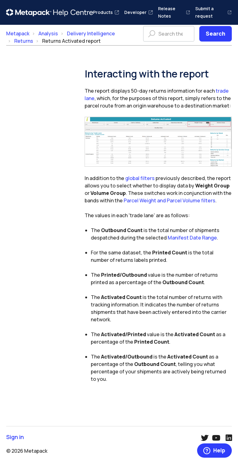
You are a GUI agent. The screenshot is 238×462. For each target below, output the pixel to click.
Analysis (48, 33)
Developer (138, 12)
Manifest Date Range (192, 237)
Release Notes (174, 12)
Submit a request (213, 12)
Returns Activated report (71, 40)
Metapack (17, 33)
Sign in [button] (15, 437)
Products (106, 12)
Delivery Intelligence (91, 33)
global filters (140, 178)
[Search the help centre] (168, 34)
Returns (23, 40)
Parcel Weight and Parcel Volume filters (169, 200)
